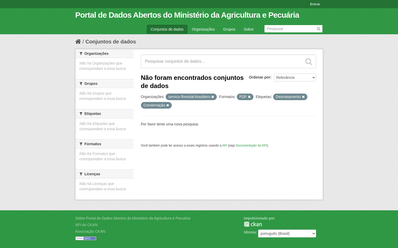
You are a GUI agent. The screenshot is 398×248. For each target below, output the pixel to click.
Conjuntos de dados (167, 29)
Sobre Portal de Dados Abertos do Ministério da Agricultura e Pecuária (132, 218)
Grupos (229, 29)
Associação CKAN (90, 231)
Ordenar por (259, 77)
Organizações (203, 29)
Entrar (315, 4)
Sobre (248, 29)
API (224, 145)
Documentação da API (251, 145)
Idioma (250, 232)
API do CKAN (86, 225)
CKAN (253, 224)
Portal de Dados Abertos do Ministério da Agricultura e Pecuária (187, 15)
